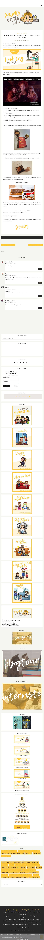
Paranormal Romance (16, 853)
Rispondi (40, 269)
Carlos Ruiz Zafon (15, 867)
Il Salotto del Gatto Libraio (23, 396)
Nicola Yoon (5, 874)
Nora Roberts (12, 874)
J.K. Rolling (23, 867)
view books (15, 843)
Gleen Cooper (29, 874)
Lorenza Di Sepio (13, 872)
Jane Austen (36, 874)
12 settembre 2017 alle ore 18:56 (10, 275)
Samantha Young (35, 877)
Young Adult (5, 855)
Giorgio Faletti (20, 874)
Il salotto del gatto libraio (11, 837)
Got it (26, 939)
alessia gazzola (5, 867)
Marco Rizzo (35, 872)
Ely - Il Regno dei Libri (10, 301)
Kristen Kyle (39, 867)
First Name (5, 381)
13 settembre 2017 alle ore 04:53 (10, 302)
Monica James (27, 877)
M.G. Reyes (29, 872)
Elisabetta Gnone (26, 862)
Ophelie (7, 274)
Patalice (7, 287)
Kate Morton (11, 877)
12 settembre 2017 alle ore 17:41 (10, 263)
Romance (27, 853)
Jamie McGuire (35, 862)
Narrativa (4, 853)
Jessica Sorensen (31, 867)
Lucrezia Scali (22, 872)
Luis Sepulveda (19, 877)
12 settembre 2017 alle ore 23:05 (10, 289)
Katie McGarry (5, 872)
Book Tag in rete (22, 33)
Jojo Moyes (4, 877)
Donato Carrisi (17, 862)
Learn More (20, 939)
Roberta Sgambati (9, 262)
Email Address (6, 377)
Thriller (35, 853)
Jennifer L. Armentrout (7, 862)
